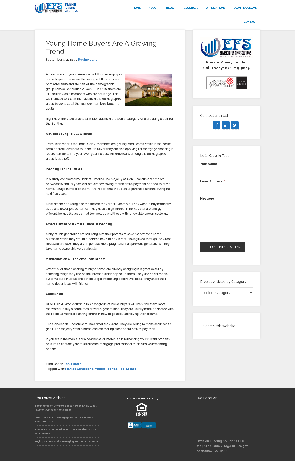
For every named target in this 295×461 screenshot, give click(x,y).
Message (207, 198)
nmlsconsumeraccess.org (142, 398)
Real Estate (72, 364)
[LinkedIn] (226, 125)
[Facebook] (216, 125)
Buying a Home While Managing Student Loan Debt (66, 441)
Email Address (212, 181)
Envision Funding (68, 8)
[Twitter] (235, 125)
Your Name (210, 164)
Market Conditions (79, 369)
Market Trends (106, 369)
